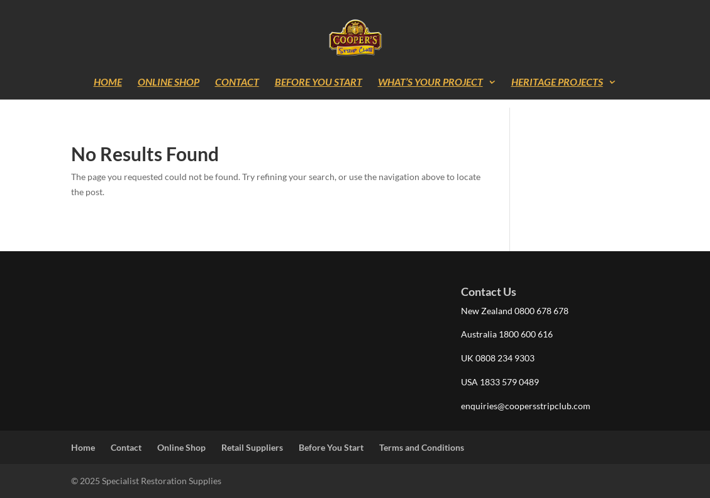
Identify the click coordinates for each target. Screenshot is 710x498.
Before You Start (318, 82)
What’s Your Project (430, 82)
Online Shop (168, 82)
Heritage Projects (557, 82)
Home (108, 82)
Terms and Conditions (421, 447)
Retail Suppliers (252, 447)
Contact (237, 82)
